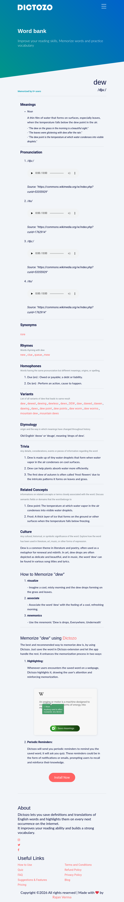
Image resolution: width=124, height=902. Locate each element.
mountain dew (29, 413)
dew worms (91, 408)
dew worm (75, 408)
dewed (31, 403)
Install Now (62, 777)
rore (22, 334)
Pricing (22, 884)
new (22, 354)
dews (63, 403)
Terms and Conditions (78, 864)
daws (34, 408)
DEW (72, 403)
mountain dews (49, 413)
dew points (60, 408)
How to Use (25, 864)
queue (38, 354)
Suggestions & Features (32, 880)
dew (23, 403)
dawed (88, 403)
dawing (24, 408)
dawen (98, 403)
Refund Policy (73, 869)
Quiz (20, 869)
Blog (67, 880)
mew (47, 354)
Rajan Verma (62, 897)
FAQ (20, 875)
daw (79, 403)
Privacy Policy (73, 875)
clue (29, 354)
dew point (46, 408)
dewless (53, 403)
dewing (42, 403)
